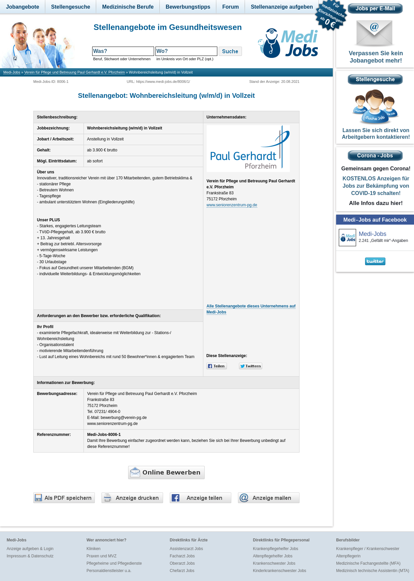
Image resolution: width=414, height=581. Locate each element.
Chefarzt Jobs (182, 570)
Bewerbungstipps (188, 7)
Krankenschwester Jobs (274, 563)
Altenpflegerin (348, 556)
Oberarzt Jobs (182, 563)
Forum (230, 7)
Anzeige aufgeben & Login (30, 548)
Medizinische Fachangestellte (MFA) (368, 563)
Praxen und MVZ (101, 556)
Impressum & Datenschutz (30, 556)
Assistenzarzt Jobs (186, 548)
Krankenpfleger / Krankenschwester (367, 548)
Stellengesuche (70, 7)
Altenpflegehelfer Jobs (273, 556)
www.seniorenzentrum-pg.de (232, 205)
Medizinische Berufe (128, 7)
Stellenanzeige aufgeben (282, 7)
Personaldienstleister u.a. (109, 570)
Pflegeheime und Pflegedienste (114, 563)
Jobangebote (22, 7)
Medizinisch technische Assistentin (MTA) (372, 570)
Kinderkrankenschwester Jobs (279, 570)
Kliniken (94, 548)
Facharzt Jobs (182, 556)
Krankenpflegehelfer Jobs (275, 548)
